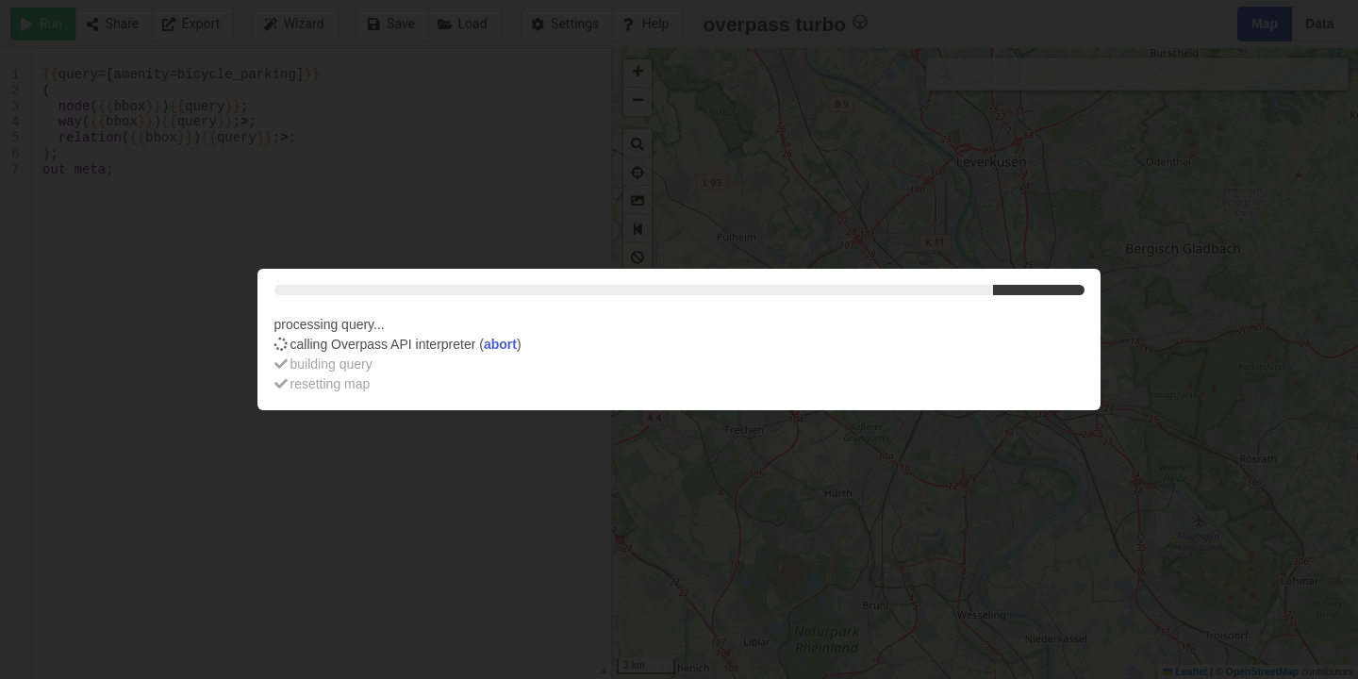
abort (500, 344)
